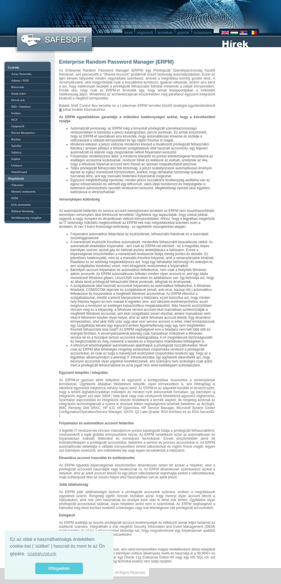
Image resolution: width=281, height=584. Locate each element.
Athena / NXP (20, 80)
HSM (14, 198)
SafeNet (16, 145)
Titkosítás (17, 185)
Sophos (15, 158)
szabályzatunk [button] (42, 553)
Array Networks (21, 74)
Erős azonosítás (21, 204)
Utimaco (16, 165)
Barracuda (17, 87)
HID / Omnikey (21, 106)
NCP (14, 119)
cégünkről (145, 32)
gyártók (183, 32)
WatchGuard (19, 172)
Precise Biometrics (23, 132)
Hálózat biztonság (22, 211)
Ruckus (16, 139)
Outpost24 (17, 126)
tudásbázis (202, 32)
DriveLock (18, 100)
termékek (165, 32)
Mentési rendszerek (23, 191)
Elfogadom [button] (59, 568)
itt (60, 110)
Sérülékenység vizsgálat (26, 217)
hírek (128, 32)
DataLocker (18, 93)
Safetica (16, 152)
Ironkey (16, 113)
